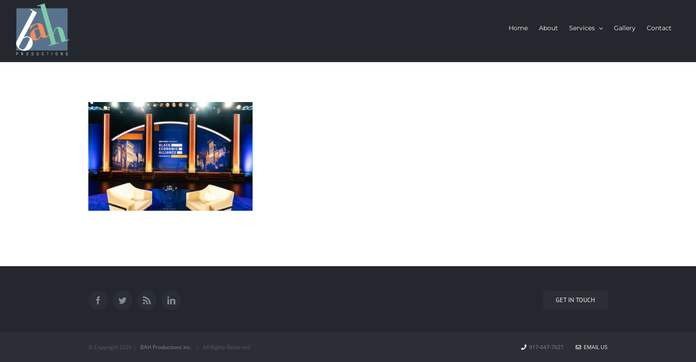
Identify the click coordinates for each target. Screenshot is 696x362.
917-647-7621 (546, 347)
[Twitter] (122, 300)
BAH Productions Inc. (166, 347)
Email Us (592, 347)
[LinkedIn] (171, 300)
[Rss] (147, 300)
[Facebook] (98, 300)
